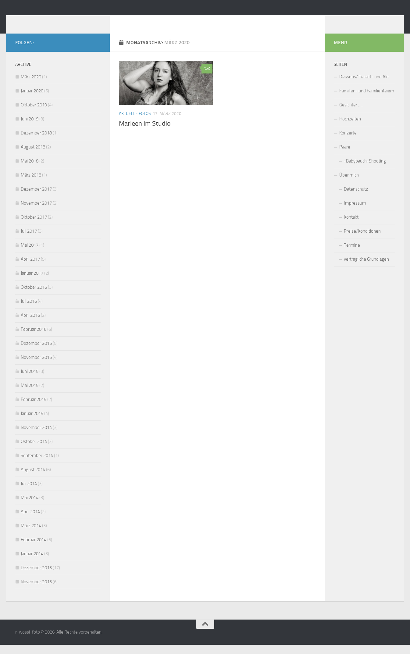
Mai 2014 (29, 506)
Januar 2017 (32, 282)
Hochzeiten (350, 128)
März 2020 (31, 86)
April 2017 (30, 268)
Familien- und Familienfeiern (366, 100)
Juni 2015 (29, 380)
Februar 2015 (33, 408)
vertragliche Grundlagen (366, 268)
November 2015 (36, 366)
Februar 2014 (33, 549)
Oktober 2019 (34, 114)
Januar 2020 (32, 100)
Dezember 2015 (36, 352)
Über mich (349, 184)
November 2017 (36, 212)
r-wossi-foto (49, 21)
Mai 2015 (29, 394)
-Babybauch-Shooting (365, 170)
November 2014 (36, 436)
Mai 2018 (29, 170)
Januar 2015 (32, 422)
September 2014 (37, 464)
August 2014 (33, 478)
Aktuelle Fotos (135, 122)
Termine (352, 254)
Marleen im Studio (145, 133)
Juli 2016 (29, 310)
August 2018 (33, 156)
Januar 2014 (32, 563)
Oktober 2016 (34, 296)
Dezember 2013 (36, 577)
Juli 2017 (29, 240)
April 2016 (30, 324)
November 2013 (36, 591)
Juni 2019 (29, 128)
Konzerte (348, 142)
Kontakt (351, 226)
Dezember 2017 (36, 198)
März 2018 (31, 184)
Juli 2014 (29, 492)
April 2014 (30, 521)
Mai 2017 (29, 254)
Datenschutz (356, 198)
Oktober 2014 (34, 450)
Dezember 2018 (36, 142)
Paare (344, 156)
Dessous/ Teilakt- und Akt (364, 86)
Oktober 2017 (34, 226)
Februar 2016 (33, 338)
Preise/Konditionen (362, 240)
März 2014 (31, 535)
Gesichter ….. (351, 114)
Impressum (355, 212)
